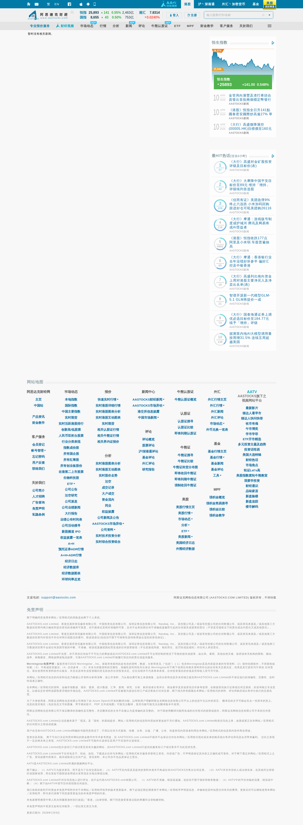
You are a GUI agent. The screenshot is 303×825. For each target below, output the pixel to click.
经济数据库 (71, 567)
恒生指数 (220, 42)
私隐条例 (38, 514)
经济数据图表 (71, 573)
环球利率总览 (71, 579)
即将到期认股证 (185, 433)
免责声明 (38, 508)
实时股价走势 (108, 475)
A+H (71, 543)
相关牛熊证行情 (108, 435)
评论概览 (148, 439)
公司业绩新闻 (71, 507)
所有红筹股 (71, 459)
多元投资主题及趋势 (252, 444)
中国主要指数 (71, 411)
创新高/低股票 (71, 429)
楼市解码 (252, 506)
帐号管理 (38, 450)
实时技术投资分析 (108, 535)
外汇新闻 (217, 411)
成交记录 (108, 487)
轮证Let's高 (252, 470)
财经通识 (252, 486)
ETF (71, 483)
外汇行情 (217, 405)
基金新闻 (217, 463)
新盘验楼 (252, 496)
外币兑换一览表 (217, 429)
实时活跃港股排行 (71, 423)
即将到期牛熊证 (185, 479)
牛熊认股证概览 (185, 399)
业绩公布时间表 (71, 519)
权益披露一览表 (71, 537)
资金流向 (108, 499)
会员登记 (38, 444)
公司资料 (108, 529)
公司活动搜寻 (71, 525)
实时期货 (71, 417)
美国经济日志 (185, 542)
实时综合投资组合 (108, 541)
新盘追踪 (252, 501)
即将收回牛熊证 (185, 473)
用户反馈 (38, 462)
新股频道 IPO (71, 531)
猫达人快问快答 (252, 418)
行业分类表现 (71, 441)
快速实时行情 (108, 399)
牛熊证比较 (185, 461)
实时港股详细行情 (108, 405)
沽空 (108, 481)
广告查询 (38, 502)
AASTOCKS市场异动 (108, 523)
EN (56, 4)
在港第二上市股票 (71, 471)
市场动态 (185, 519)
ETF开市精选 (252, 439)
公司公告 (71, 489)
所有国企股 (71, 453)
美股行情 (185, 513)
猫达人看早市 (252, 413)
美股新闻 (185, 536)
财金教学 (38, 422)
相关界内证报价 (108, 441)
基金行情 (217, 457)
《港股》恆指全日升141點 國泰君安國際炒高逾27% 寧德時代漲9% (250, 114)
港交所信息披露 (148, 411)
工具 (217, 475)
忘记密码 (38, 456)
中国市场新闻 (148, 417)
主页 (38, 399)
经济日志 (71, 561)
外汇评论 (148, 463)
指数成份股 (71, 447)
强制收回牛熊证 (185, 485)
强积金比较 (217, 509)
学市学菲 (252, 434)
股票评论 (148, 445)
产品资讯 (38, 416)
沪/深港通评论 (148, 451)
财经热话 (252, 460)
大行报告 (71, 513)
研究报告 (148, 469)
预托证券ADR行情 (71, 549)
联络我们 (38, 468)
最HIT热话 (229, 156)
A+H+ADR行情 (71, 555)
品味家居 (252, 491)
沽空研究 (71, 495)
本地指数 (71, 399)
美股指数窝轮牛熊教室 (251, 475)
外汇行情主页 (217, 399)
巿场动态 (217, 423)
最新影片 (252, 408)
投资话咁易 (252, 449)
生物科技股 (71, 477)
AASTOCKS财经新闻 (148, 399)
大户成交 (108, 493)
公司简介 (38, 490)
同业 (108, 505)
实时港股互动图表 (108, 417)
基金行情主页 (217, 451)
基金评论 (148, 457)
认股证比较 (185, 427)
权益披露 (108, 511)
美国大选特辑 (252, 454)
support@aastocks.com (58, 597)
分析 (185, 525)
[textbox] (238, 15)
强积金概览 (217, 497)
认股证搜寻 (185, 421)
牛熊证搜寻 (185, 455)
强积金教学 (217, 515)
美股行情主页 (185, 507)
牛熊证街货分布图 (185, 467)
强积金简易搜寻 (217, 503)
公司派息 (71, 501)
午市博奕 (252, 428)
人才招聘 (38, 496)
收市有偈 (252, 423)
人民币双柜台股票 (71, 435)
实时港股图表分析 (108, 411)
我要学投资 (252, 480)
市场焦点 (252, 465)
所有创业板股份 (71, 465)
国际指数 (71, 405)
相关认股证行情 (108, 429)
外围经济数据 (185, 548)
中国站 (38, 405)
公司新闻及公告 (108, 517)
